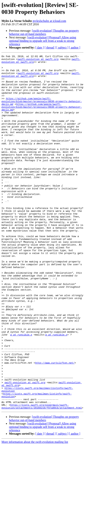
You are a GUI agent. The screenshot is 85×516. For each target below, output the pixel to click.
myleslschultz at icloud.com (49, 20)
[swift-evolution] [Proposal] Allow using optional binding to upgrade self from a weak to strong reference (42, 41)
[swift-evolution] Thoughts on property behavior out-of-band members (44, 32)
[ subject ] (62, 47)
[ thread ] (50, 47)
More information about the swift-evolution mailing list (34, 512)
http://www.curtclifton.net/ (55, 424)
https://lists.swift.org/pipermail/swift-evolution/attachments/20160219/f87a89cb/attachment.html (41, 476)
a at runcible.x (21, 390)
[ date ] (39, 47)
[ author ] (74, 47)
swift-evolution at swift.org (38, 60)
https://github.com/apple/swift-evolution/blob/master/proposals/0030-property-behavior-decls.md (41, 111)
